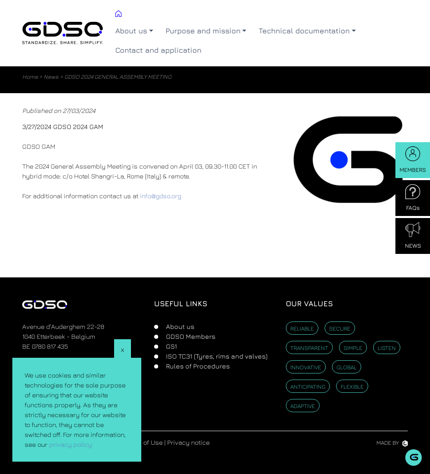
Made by (392, 442)
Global (347, 367)
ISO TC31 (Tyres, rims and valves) (215, 356)
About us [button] (131, 30)
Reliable (302, 328)
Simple (353, 347)
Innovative (305, 367)
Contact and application (158, 50)
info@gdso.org (160, 195)
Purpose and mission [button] (203, 30)
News (51, 76)
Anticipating (307, 386)
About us (179, 326)
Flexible (352, 386)
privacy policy (70, 444)
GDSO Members (189, 336)
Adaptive (302, 405)
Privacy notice (188, 442)
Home (30, 76)
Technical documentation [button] (304, 30)
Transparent (309, 347)
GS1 (170, 346)
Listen (387, 347)
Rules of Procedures (197, 366)
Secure (340, 328)
